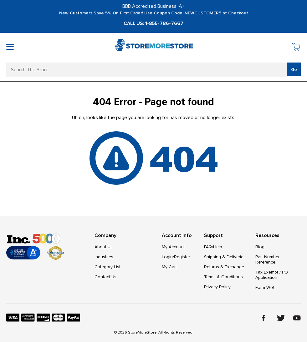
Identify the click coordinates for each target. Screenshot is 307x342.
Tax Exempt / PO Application (271, 274)
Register (182, 256)
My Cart (169, 266)
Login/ (168, 256)
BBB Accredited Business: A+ (153, 6)
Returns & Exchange (224, 266)
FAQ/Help (213, 246)
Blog (259, 246)
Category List (107, 266)
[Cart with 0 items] (296, 48)
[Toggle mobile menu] (10, 47)
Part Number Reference (267, 259)
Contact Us (105, 276)
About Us (104, 246)
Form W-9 (264, 287)
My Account (173, 246)
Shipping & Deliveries (225, 256)
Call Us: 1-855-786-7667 (153, 23)
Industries (104, 256)
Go (294, 69)
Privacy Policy (217, 286)
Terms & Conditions (223, 276)
